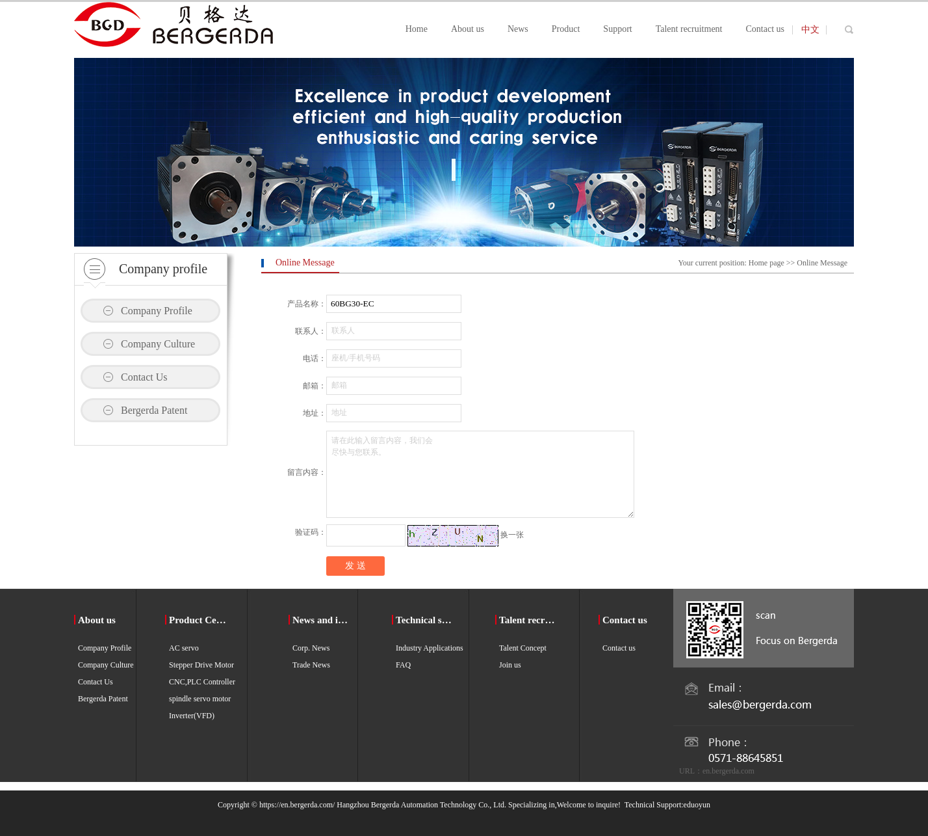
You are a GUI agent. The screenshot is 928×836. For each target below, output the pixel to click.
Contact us (624, 620)
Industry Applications (429, 648)
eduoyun (697, 804)
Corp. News (310, 648)
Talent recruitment (529, 620)
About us (97, 620)
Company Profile (156, 310)
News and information (322, 620)
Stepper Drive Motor (201, 664)
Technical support (426, 620)
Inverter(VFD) (191, 715)
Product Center (199, 620)
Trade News (311, 664)
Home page (766, 262)
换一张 (512, 534)
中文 (810, 29)
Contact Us (144, 377)
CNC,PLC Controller (202, 681)
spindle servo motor (200, 698)
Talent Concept (523, 648)
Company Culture (158, 343)
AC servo (184, 648)
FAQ (403, 664)
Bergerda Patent (154, 410)
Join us (510, 664)
